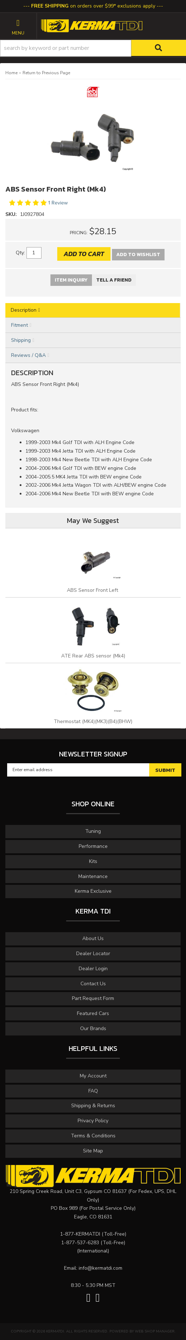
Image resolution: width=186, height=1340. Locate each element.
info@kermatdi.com (100, 1268)
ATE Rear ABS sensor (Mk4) (93, 655)
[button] (93, 48)
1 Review (58, 203)
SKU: (11, 214)
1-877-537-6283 (80, 1242)
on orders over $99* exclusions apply (93, 6)
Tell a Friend (114, 280)
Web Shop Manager (155, 1331)
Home (11, 73)
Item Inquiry (71, 280)
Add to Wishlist (138, 254)
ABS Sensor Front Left (93, 590)
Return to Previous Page (46, 73)
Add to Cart (84, 254)
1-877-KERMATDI (80, 1234)
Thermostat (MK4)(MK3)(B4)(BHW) (93, 721)
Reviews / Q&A (28, 355)
